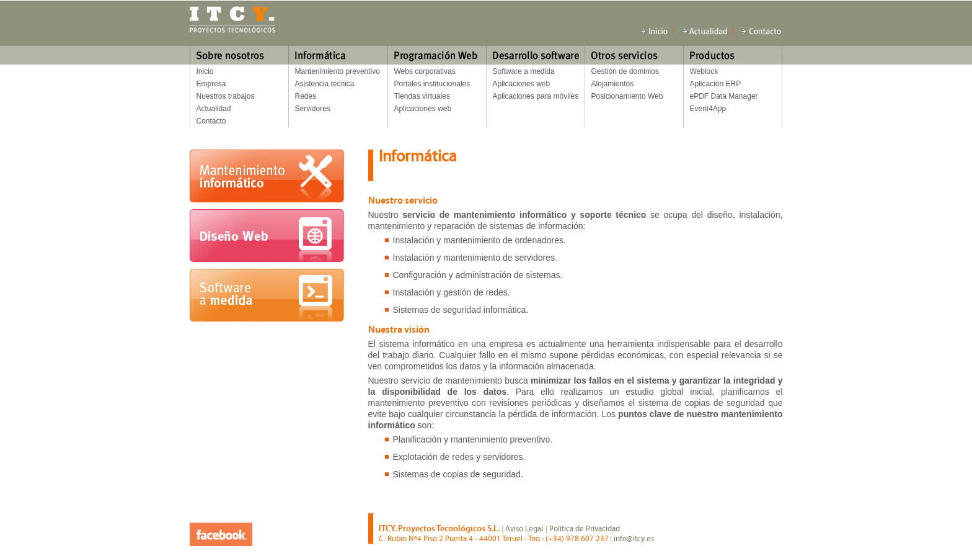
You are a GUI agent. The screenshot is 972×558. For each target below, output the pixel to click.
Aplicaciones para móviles (536, 96)
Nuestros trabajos (226, 96)
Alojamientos (612, 83)
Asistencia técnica (325, 83)
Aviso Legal (524, 528)
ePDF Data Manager (724, 96)
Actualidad (214, 108)
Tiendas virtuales (422, 96)
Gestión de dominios (625, 71)
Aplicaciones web (423, 108)
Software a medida (524, 71)
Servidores (312, 108)
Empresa (211, 83)
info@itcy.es (634, 538)
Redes (306, 96)
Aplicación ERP (715, 83)
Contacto (211, 121)
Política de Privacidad (584, 528)
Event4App (708, 108)
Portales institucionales (432, 83)
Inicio (205, 71)
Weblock (704, 71)
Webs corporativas (425, 71)
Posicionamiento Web (627, 96)
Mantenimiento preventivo (337, 71)
